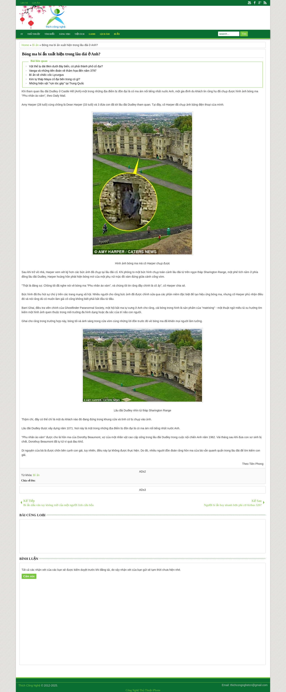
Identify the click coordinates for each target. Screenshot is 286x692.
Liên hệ (24, 3)
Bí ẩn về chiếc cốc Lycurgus (46, 74)
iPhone (156, 690)
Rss (265, 3)
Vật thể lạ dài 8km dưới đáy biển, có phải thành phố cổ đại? (66, 66)
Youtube (249, 3)
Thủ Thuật (33, 34)
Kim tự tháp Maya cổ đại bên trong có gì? (54, 79)
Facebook (254, 3)
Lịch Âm (36, 3)
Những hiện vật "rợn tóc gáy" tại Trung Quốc (56, 83)
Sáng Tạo (64, 34)
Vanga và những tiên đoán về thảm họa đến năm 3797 (62, 70)
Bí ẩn (36, 475)
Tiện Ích (79, 34)
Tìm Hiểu (49, 34)
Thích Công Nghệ (29, 685)
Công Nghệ (132, 690)
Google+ (259, 3)
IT (22, 34)
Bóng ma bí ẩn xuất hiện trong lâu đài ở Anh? (61, 54)
